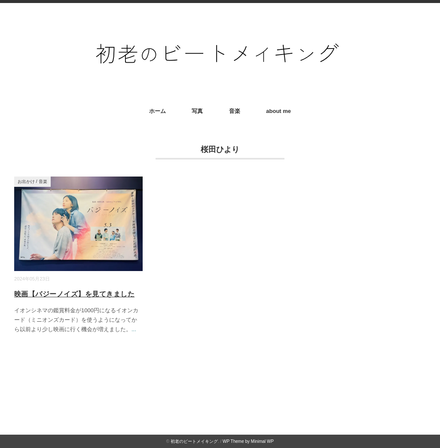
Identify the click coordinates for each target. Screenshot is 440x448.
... (133, 329)
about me (278, 111)
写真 (197, 111)
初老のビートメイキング (194, 441)
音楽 (234, 111)
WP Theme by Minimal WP (248, 441)
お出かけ (26, 181)
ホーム (157, 111)
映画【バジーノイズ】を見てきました (74, 294)
